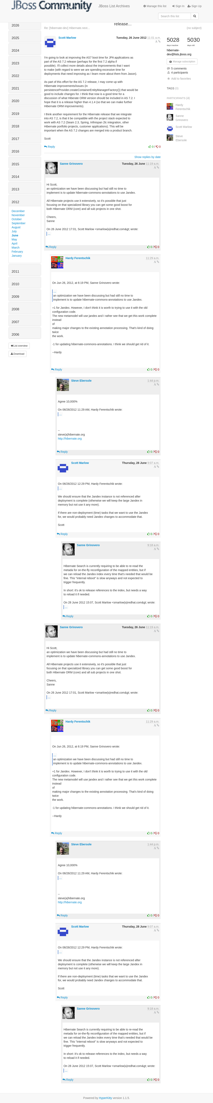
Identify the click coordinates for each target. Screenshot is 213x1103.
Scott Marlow (67, 37)
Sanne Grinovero (71, 163)
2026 (15, 25)
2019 (15, 114)
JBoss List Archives (71, 6)
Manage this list (154, 6)
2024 (15, 50)
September (18, 223)
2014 (15, 177)
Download (17, 353)
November (18, 215)
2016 (15, 151)
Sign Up (195, 6)
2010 (15, 284)
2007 (15, 322)
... (49, 233)
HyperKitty (105, 1098)
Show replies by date (147, 157)
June (15, 235)
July (14, 231)
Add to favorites (179, 78)
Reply (49, 146)
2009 (15, 297)
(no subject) (194, 28)
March (16, 247)
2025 (15, 38)
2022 (15, 76)
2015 (15, 164)
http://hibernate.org (70, 438)
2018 (15, 126)
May (14, 239)
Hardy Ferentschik (78, 258)
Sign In (178, 6)
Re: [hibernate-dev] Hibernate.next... (67, 28)
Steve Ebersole (81, 380)
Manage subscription (182, 61)
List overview (19, 345)
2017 (15, 139)
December (18, 211)
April (14, 243)
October (17, 219)
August (16, 227)
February (17, 251)
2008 (15, 309)
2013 (15, 189)
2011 (15, 271)
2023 (15, 63)
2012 (15, 202)
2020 (15, 101)
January (17, 255)
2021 (15, 88)
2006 (15, 334)
